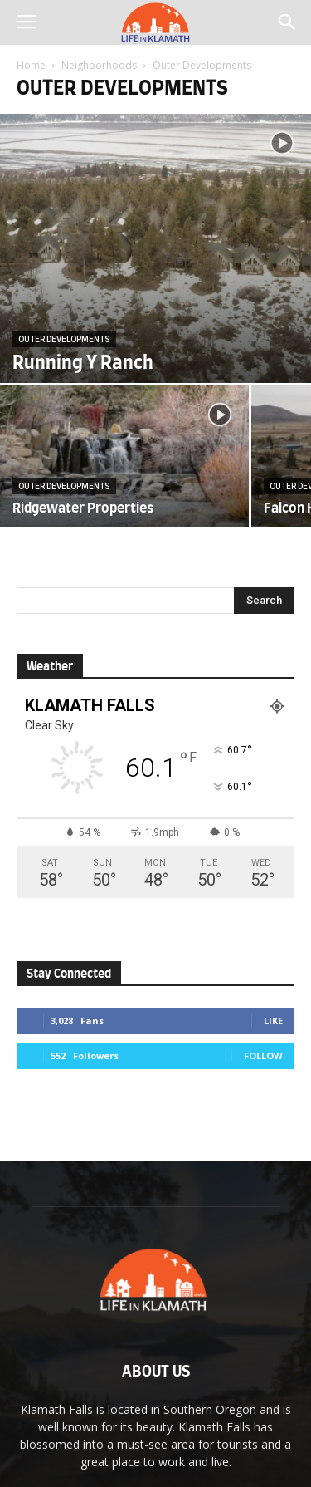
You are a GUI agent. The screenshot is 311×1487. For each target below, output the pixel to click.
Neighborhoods (99, 65)
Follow (263, 1055)
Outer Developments (64, 339)
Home (31, 65)
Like (273, 1020)
